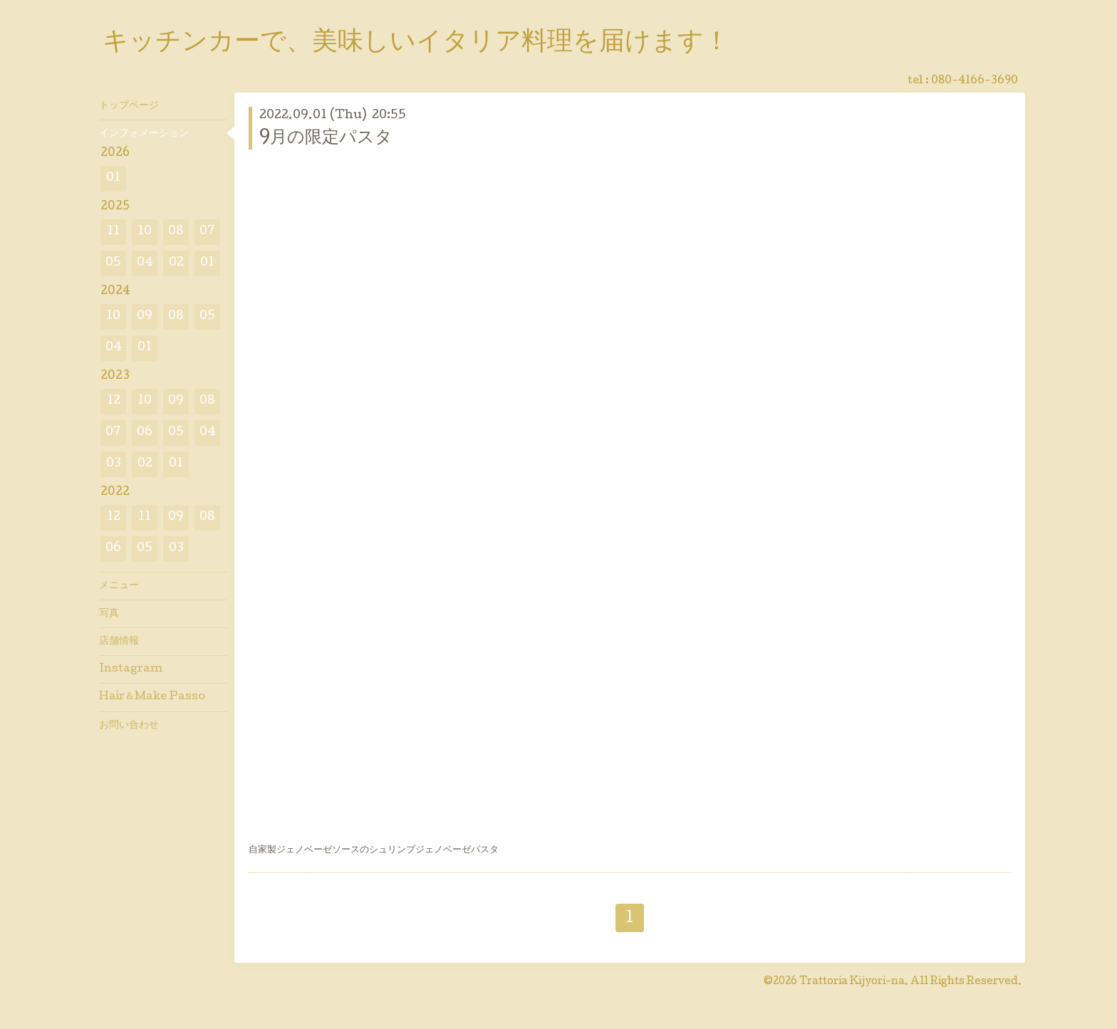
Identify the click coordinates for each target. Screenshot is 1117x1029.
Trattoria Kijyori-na (852, 982)
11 (113, 232)
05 (113, 263)
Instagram (130, 669)
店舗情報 (119, 641)
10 (144, 232)
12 (113, 401)
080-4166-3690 (974, 81)
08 (176, 232)
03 (113, 464)
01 (113, 178)
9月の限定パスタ (326, 138)
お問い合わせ (129, 725)
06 (144, 433)
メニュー (119, 586)
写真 (109, 614)
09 (144, 316)
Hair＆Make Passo (152, 697)
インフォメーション (144, 134)
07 (207, 232)
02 (176, 263)
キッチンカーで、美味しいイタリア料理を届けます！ (416, 43)
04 (145, 263)
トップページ (129, 106)
